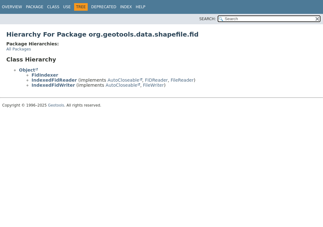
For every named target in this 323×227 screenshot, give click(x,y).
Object (27, 70)
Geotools (56, 105)
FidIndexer (45, 75)
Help (140, 7)
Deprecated (103, 7)
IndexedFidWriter (53, 85)
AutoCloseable (123, 80)
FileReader (182, 80)
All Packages (18, 49)
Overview (12, 7)
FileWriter (153, 85)
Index (126, 7)
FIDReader (156, 80)
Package (34, 7)
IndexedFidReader (54, 80)
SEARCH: (207, 19)
